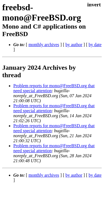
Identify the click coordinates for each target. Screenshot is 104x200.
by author (78, 49)
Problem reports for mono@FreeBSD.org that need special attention (54, 93)
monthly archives (48, 49)
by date (24, 54)
